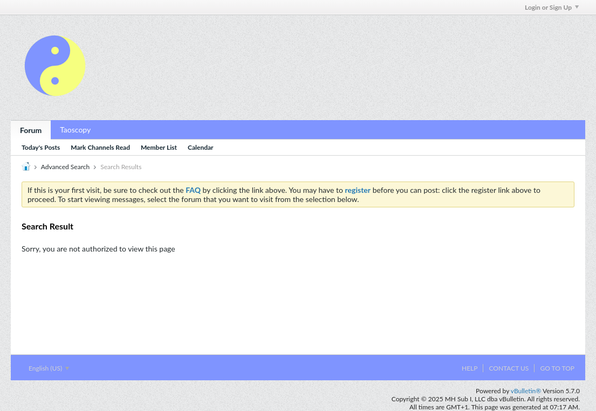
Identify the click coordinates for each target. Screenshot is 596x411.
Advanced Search (65, 167)
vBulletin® (526, 391)
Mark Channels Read (100, 147)
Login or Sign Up (552, 7)
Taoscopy (75, 129)
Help (469, 368)
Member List (159, 147)
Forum (31, 130)
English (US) (49, 368)
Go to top (557, 368)
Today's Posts (41, 147)
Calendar (201, 147)
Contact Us (509, 368)
